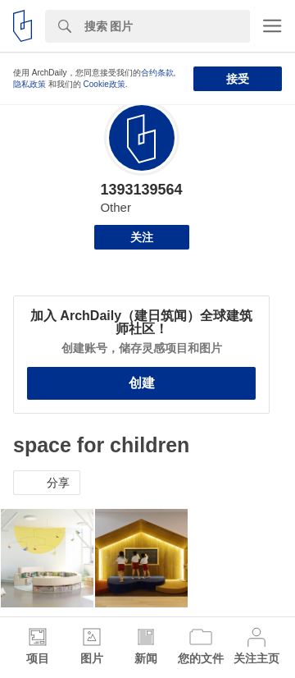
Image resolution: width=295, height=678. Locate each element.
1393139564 (141, 189)
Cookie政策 (104, 84)
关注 (141, 237)
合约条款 (157, 72)
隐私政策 (29, 84)
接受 (237, 78)
